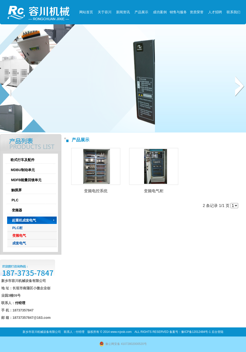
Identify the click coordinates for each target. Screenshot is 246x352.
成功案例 (160, 12)
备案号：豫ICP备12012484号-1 (190, 332)
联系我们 (233, 12)
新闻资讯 (123, 12)
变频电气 (19, 235)
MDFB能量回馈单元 (26, 180)
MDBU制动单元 (23, 170)
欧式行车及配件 (23, 160)
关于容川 (104, 12)
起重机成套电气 (24, 220)
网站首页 (86, 12)
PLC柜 (17, 228)
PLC (15, 200)
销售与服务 (178, 12)
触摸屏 (16, 190)
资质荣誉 (197, 12)
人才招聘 (215, 12)
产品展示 (141, 12)
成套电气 (19, 243)
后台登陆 (217, 332)
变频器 (17, 210)
